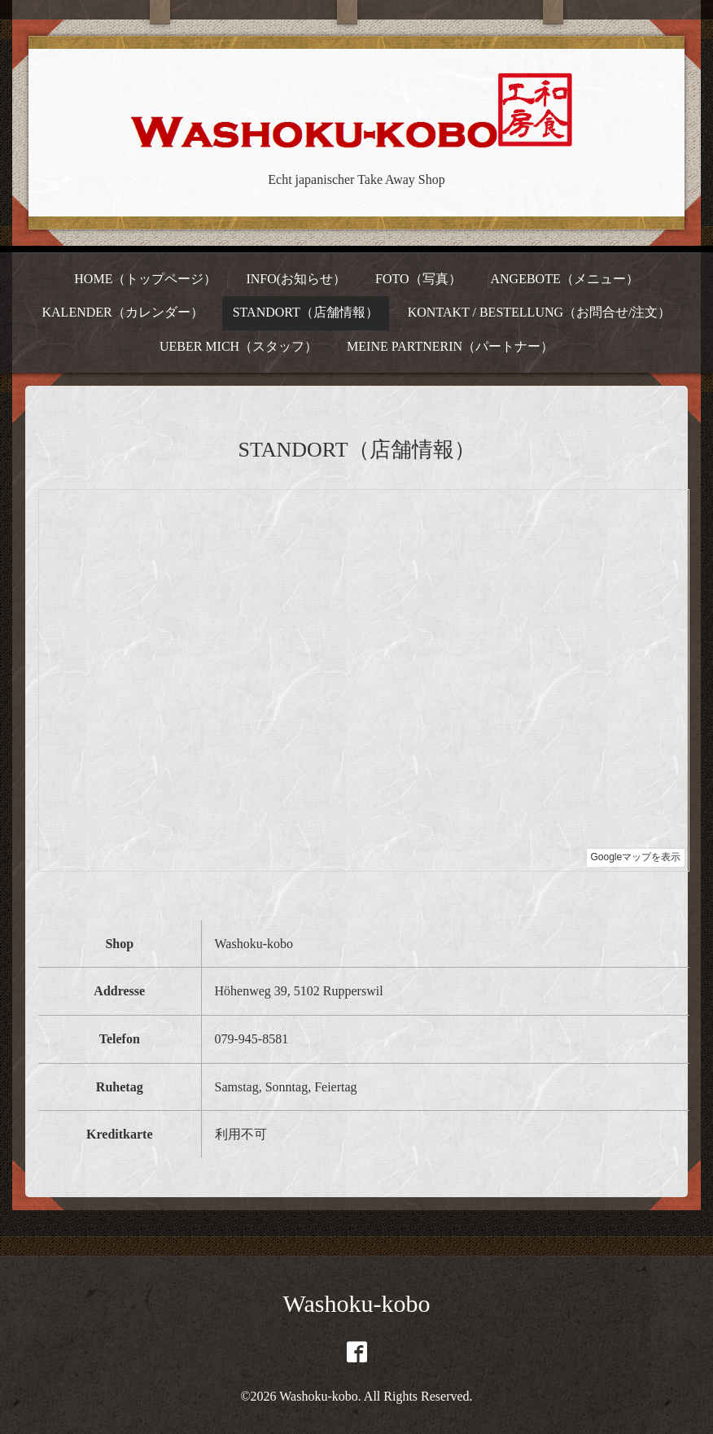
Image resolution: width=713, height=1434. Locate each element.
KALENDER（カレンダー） (122, 312)
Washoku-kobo (357, 1303)
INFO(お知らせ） (296, 279)
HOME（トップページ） (145, 279)
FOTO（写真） (418, 279)
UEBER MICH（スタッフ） (238, 346)
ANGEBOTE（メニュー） (564, 279)
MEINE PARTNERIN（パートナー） (450, 346)
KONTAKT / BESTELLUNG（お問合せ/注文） (539, 312)
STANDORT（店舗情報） (305, 312)
